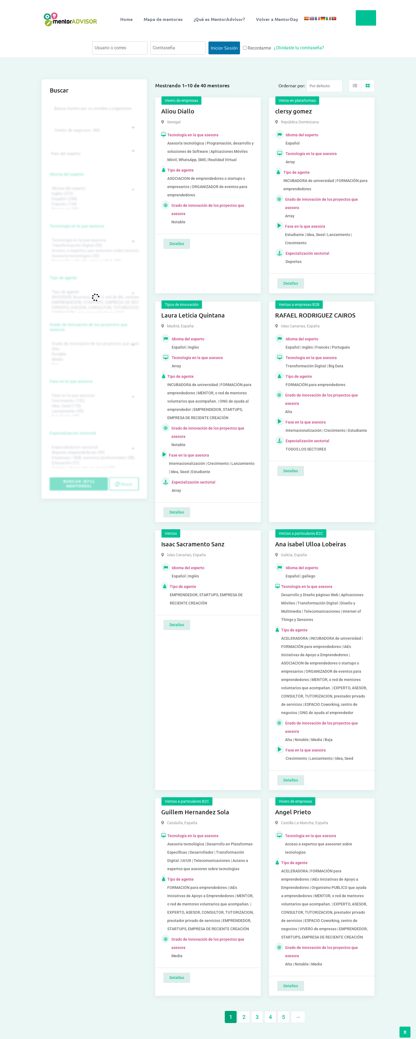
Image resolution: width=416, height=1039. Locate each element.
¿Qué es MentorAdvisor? (219, 19)
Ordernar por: (291, 85)
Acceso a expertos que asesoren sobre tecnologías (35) (93, 250)
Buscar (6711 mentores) (79, 484)
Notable (93, 354)
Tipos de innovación (182, 304)
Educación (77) (93, 463)
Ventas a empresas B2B (299, 304)
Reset (124, 484)
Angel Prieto (293, 812)
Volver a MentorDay (277, 19)
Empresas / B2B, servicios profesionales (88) (93, 457)
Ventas (171, 533)
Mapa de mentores (163, 19)
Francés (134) (93, 204)
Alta (93, 349)
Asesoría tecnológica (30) (93, 256)
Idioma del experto (67, 174)
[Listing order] (324, 86)
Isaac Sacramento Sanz (193, 544)
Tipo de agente (63, 277)
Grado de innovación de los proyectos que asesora (88, 327)
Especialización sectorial (73, 433)
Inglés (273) (93, 193)
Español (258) (93, 199)
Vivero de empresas (181, 100)
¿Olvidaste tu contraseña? (299, 47)
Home (126, 19)
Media (93, 359)
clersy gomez (293, 111)
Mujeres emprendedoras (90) (93, 452)
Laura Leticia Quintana (193, 315)
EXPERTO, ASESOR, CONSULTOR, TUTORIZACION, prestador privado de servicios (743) (93, 307)
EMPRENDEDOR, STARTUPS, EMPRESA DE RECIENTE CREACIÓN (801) (93, 302)
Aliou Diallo (177, 111)
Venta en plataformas (297, 100)
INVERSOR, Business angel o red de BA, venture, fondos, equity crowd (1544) (93, 297)
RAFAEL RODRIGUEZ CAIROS (315, 315)
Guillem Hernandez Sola (195, 812)
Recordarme (257, 48)
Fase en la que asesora (71, 381)
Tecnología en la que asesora (77, 226)
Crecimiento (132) (93, 400)
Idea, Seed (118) (93, 406)
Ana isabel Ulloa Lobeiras (310, 544)
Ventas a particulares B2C (301, 533)
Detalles (176, 244)
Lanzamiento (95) (93, 411)
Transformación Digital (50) (93, 245)
